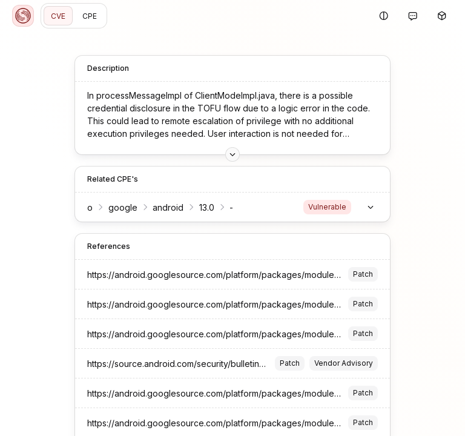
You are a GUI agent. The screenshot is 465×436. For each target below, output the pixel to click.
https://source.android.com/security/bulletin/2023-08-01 (198, 363)
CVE (58, 16)
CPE (89, 16)
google (122, 207)
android (168, 207)
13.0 (206, 207)
